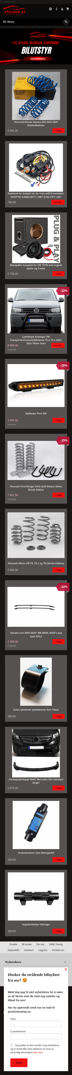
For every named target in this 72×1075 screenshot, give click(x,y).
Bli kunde (26, 944)
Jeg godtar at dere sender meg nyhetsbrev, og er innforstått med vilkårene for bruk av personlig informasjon (35, 1049)
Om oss (40, 944)
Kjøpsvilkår (13, 950)
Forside (13, 944)
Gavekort (29, 950)
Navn (36, 1022)
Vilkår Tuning (56, 944)
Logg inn (42, 950)
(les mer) (38, 1052)
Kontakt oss (58, 950)
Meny (8, 21)
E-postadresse (36, 1035)
